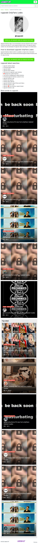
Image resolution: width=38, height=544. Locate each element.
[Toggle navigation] (35, 2)
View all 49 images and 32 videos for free (19, 40)
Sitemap (35, 542)
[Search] (19, 5)
